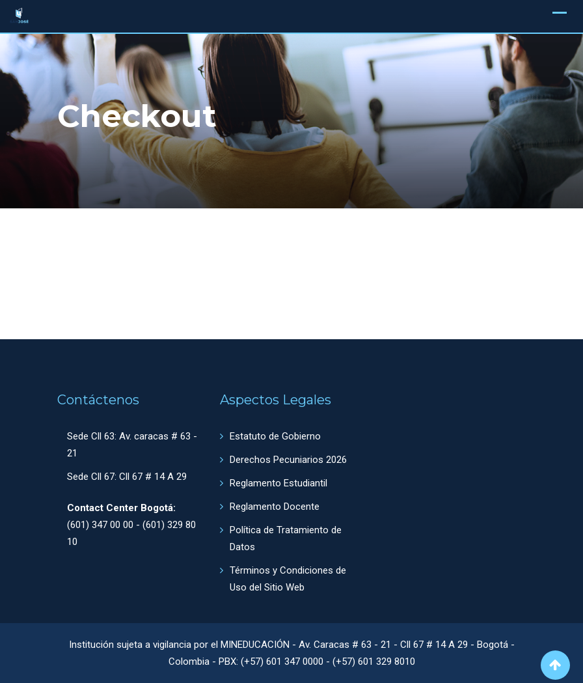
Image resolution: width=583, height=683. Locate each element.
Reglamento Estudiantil (278, 483)
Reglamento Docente (274, 506)
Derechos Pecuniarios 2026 (288, 460)
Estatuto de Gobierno (275, 436)
